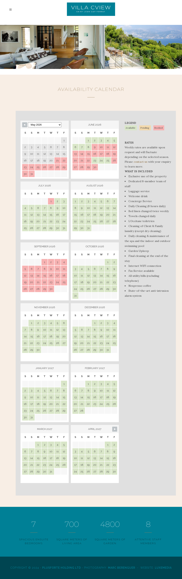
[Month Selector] (44, 124)
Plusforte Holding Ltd (61, 567)
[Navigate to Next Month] (114, 429)
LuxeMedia (163, 567)
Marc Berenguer (121, 567)
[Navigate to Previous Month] (24, 124)
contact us (140, 161)
